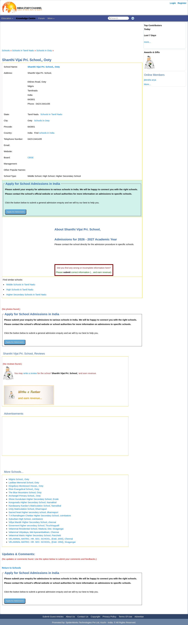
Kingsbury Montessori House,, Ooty (26, 486)
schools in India (46, 133)
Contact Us (82, 616)
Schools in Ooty (44, 50)
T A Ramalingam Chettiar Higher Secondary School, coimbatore (40, 515)
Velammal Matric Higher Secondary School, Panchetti (35, 535)
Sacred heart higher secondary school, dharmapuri (33, 512)
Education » (7, 18)
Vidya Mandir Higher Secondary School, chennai (32, 522)
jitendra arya (150, 80)
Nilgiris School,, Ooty (19, 479)
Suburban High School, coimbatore (26, 519)
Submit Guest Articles (52, 616)
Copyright (95, 616)
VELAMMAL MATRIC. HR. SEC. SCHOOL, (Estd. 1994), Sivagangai (42, 542)
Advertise (139, 616)
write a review (30, 373)
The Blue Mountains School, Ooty (25, 492)
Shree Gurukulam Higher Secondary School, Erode (34, 499)
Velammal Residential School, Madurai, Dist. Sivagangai (36, 528)
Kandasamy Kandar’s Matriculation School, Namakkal (35, 505)
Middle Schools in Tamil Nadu (20, 284)
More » (51, 18)
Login (173, 3)
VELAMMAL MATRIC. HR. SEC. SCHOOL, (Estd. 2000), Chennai (41, 538)
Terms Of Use (125, 616)
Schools (6, 50)
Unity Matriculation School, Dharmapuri (28, 509)
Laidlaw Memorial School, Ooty (24, 482)
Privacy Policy (109, 616)
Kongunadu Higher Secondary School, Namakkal (33, 502)
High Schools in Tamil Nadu (19, 289)
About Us (70, 616)
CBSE (31, 157)
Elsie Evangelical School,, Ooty (24, 489)
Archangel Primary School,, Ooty (25, 495)
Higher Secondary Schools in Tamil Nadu (26, 294)
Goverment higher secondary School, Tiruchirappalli (34, 525)
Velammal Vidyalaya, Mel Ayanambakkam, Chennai (34, 532)
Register (182, 3)
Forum (41, 18)
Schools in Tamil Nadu (23, 50)
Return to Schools (11, 568)
